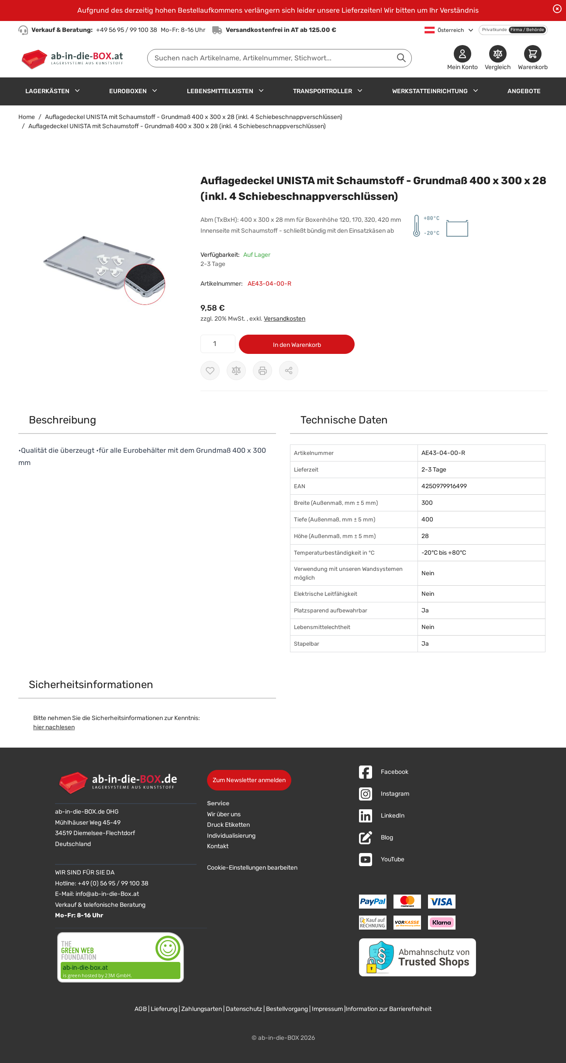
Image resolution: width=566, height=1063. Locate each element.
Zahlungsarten (201, 1009)
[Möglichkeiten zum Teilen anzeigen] (288, 370)
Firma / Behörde (527, 29)
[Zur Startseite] (74, 58)
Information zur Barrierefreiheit (388, 1009)
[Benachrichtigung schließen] (557, 9)
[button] (100, 260)
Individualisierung (231, 835)
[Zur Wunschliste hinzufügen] (210, 370)
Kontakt (217, 846)
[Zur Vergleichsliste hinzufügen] (236, 370)
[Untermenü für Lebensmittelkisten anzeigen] (261, 90)
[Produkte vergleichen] (498, 58)
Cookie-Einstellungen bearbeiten (252, 867)
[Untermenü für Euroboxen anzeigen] (154, 90)
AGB (141, 1009)
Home (26, 117)
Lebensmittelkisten (220, 91)
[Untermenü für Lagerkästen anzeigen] (77, 90)
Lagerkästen (47, 91)
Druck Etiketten (228, 825)
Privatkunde (494, 29)
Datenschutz (244, 1009)
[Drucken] (262, 370)
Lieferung (164, 1009)
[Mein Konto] (462, 58)
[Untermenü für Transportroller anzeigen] (359, 90)
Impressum (327, 1009)
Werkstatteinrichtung (430, 91)
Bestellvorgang (287, 1009)
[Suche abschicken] (401, 57)
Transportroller (322, 91)
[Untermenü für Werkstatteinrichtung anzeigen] (475, 90)
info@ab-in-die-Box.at (107, 894)
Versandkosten (284, 318)
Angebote (524, 91)
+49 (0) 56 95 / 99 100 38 (113, 883)
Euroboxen (128, 91)
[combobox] (279, 58)
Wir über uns (224, 814)
